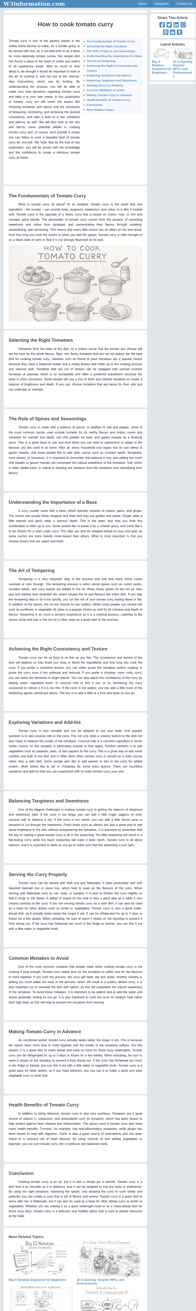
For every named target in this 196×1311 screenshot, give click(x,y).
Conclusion (94, 104)
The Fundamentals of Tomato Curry (111, 41)
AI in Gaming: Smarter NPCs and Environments (183, 65)
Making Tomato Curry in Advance (109, 95)
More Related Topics (101, 109)
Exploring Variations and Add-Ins (109, 75)
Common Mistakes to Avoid (105, 90)
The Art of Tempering (101, 61)
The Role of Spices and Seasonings (111, 51)
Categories (161, 3)
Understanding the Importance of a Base (114, 56)
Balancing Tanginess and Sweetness (112, 80)
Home (142, 3)
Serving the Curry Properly (105, 85)
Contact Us (184, 3)
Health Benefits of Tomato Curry (109, 99)
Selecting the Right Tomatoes (107, 46)
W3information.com (34, 4)
